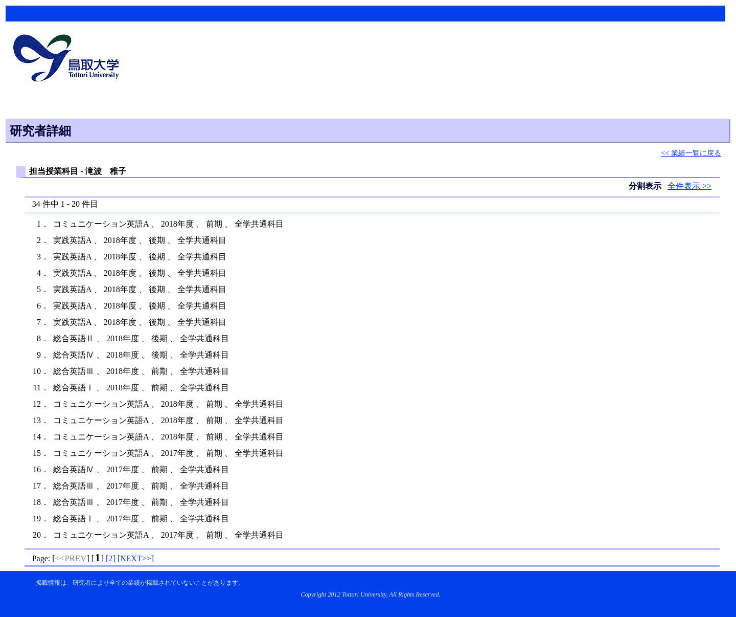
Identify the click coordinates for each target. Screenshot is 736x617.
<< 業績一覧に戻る (691, 153)
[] (111, 558)
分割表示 (646, 186)
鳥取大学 (69, 59)
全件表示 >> (689, 186)
